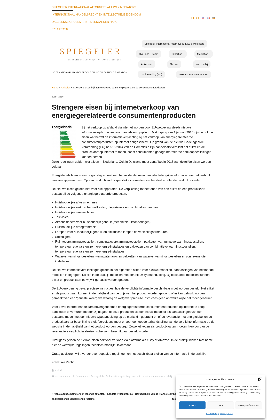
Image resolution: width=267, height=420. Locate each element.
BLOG (195, 18)
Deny (220, 405)
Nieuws (174, 64)
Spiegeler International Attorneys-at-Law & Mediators (174, 43)
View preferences (248, 405)
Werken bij (202, 64)
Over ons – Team (148, 53)
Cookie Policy (212, 413)
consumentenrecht (65, 376)
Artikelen (146, 64)
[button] (260, 379)
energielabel (98, 376)
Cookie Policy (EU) (151, 74)
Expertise (176, 53)
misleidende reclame (153, 376)
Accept (192, 405)
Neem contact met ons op (193, 74)
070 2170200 (60, 29)
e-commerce (83, 376)
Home (55, 87)
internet (136, 376)
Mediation (202, 53)
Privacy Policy (226, 413)
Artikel (58, 370)
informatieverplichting (118, 376)
